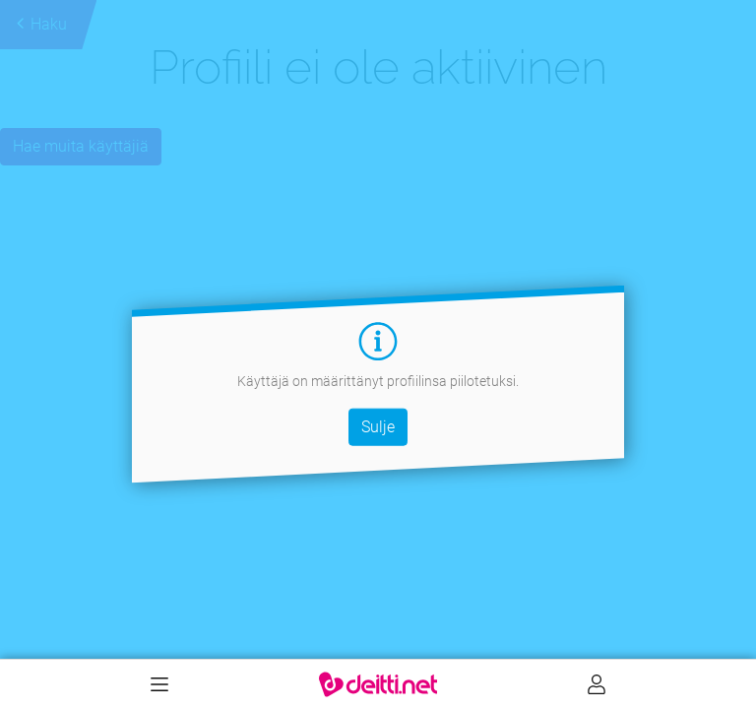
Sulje (378, 426)
